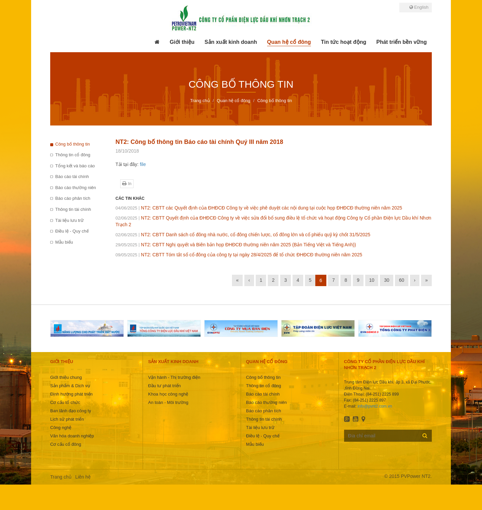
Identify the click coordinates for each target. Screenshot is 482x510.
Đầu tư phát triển (164, 385)
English (418, 7)
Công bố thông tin (72, 144)
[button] (182, 42)
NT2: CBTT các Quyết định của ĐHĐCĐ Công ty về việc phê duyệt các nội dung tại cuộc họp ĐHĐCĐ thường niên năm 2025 (258, 207)
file (143, 164)
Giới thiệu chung (66, 377)
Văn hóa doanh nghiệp (72, 435)
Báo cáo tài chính (72, 176)
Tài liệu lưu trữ (69, 220)
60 (401, 280)
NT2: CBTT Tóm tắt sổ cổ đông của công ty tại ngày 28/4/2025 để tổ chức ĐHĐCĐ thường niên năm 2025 (238, 254)
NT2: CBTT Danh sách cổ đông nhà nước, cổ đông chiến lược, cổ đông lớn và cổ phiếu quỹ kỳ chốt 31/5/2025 (242, 234)
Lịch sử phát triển (67, 419)
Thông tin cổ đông (72, 154)
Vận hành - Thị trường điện (174, 377)
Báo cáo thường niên (75, 187)
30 (386, 280)
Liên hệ (83, 477)
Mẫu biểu (64, 242)
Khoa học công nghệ (168, 394)
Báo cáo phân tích (72, 198)
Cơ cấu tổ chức (65, 402)
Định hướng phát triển (71, 394)
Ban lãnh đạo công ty (70, 410)
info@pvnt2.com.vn (374, 406)
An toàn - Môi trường (168, 402)
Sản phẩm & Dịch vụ (70, 385)
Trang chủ (61, 477)
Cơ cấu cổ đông (65, 444)
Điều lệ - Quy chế (72, 231)
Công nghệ (60, 427)
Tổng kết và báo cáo (75, 165)
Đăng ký (424, 435)
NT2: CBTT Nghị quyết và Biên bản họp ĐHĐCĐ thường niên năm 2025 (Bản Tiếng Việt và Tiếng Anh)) (235, 244)
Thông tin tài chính (73, 209)
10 (372, 280)
